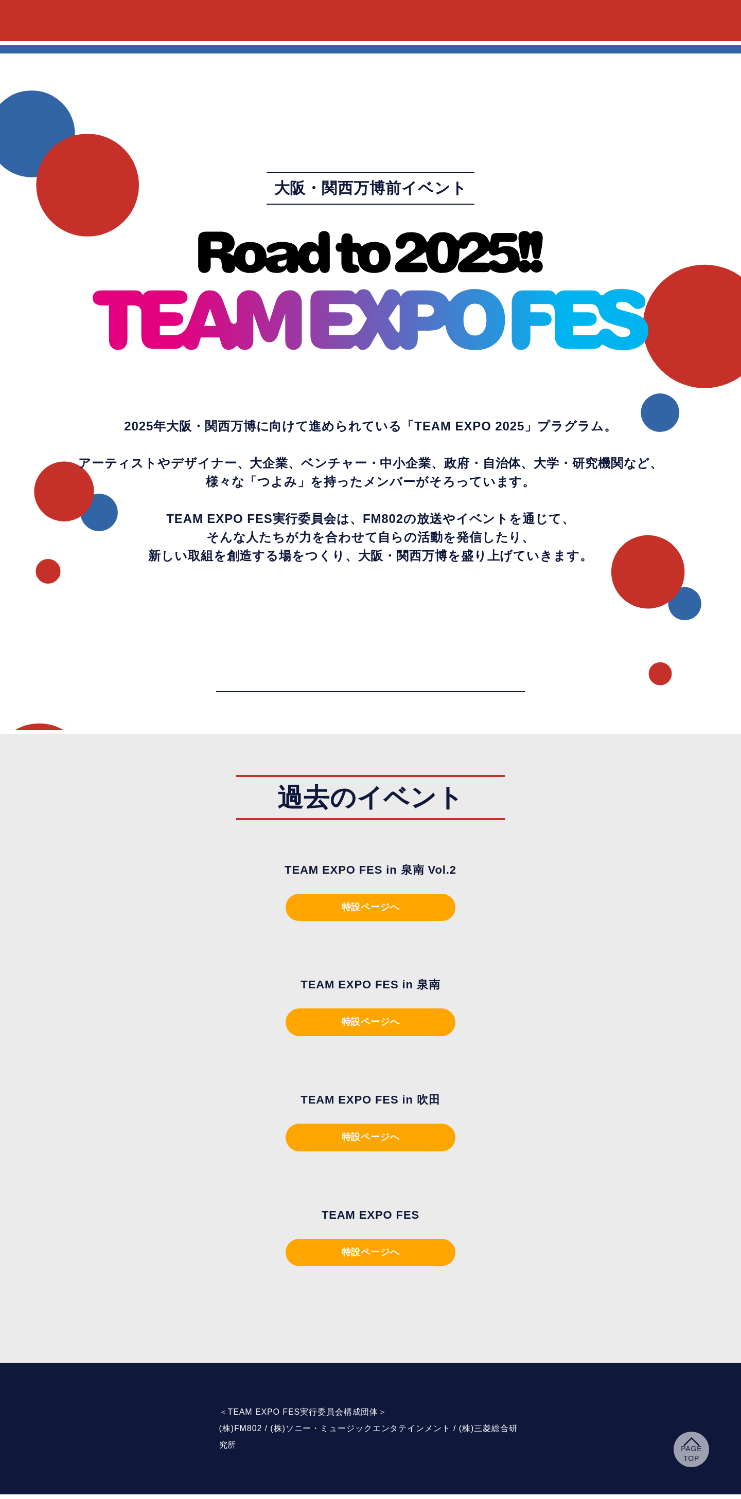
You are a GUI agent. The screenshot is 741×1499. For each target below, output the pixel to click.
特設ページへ (370, 908)
